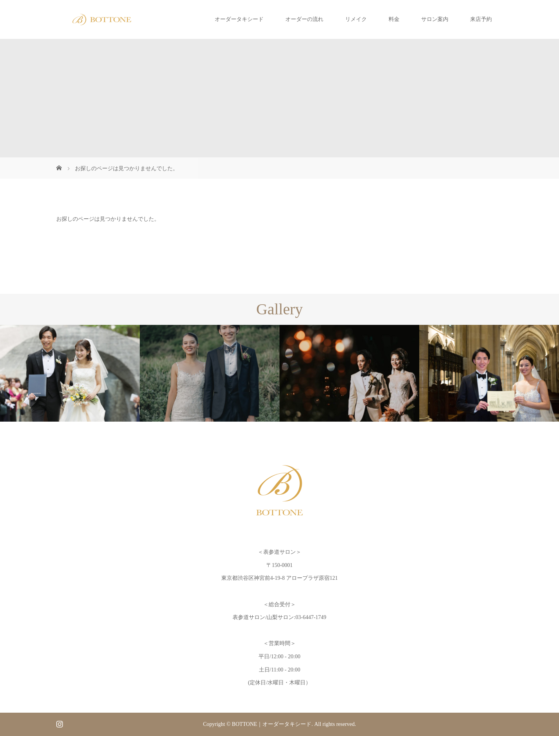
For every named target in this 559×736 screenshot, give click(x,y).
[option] (70, 373)
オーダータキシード (239, 19)
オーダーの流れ (304, 19)
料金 (394, 19)
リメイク (356, 19)
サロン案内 (434, 19)
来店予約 (481, 19)
